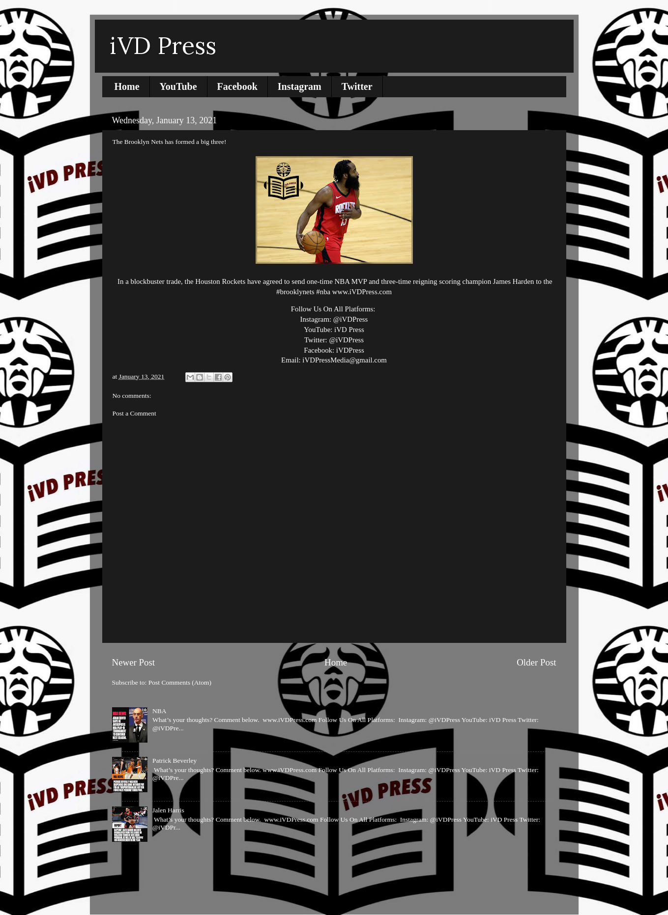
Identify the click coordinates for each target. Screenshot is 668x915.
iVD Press (163, 45)
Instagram (299, 86)
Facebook (237, 86)
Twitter (357, 86)
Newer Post (133, 662)
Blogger (396, 895)
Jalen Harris (168, 810)
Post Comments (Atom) (179, 682)
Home (127, 86)
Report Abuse (135, 870)
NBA (159, 711)
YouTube (178, 86)
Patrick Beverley (174, 760)
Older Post (536, 662)
